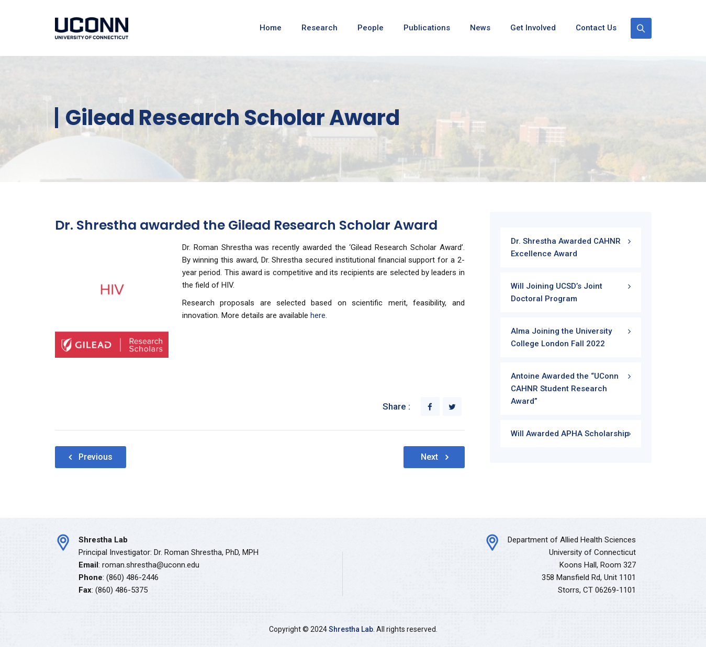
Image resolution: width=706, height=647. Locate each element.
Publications (427, 27)
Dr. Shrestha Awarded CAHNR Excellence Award (566, 247)
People (370, 27)
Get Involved (533, 27)
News (480, 27)
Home (271, 27)
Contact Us (596, 27)
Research (319, 27)
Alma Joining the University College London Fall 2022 (561, 337)
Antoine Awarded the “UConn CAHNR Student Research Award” (565, 388)
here (318, 315)
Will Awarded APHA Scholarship (570, 433)
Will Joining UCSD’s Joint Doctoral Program (556, 292)
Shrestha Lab (351, 629)
